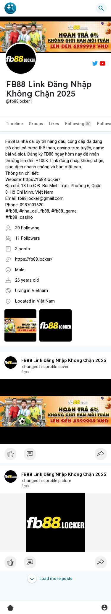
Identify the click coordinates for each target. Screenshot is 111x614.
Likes (54, 123)
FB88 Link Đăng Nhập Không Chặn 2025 (63, 360)
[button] (101, 8)
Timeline (14, 123)
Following (78, 123)
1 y (23, 372)
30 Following (27, 228)
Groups (36, 123)
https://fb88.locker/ (33, 259)
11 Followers (27, 238)
